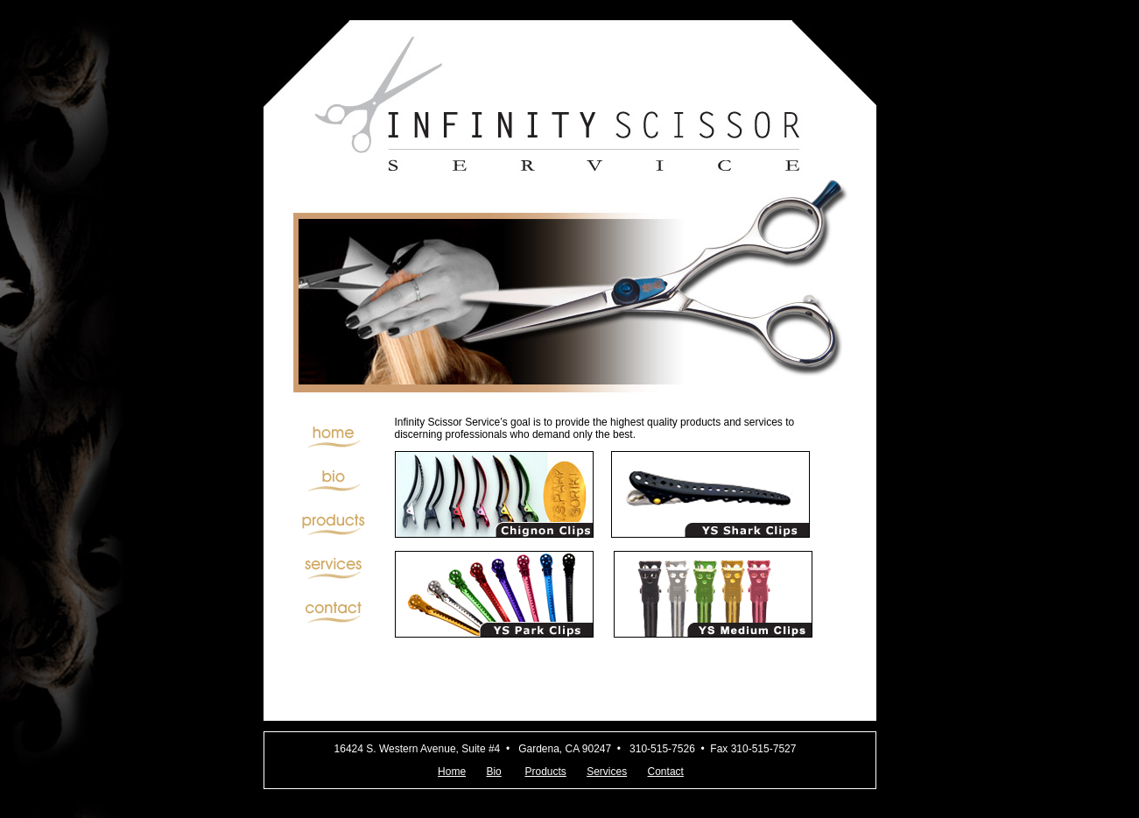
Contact (666, 771)
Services (607, 771)
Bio (493, 771)
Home (452, 771)
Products (545, 771)
